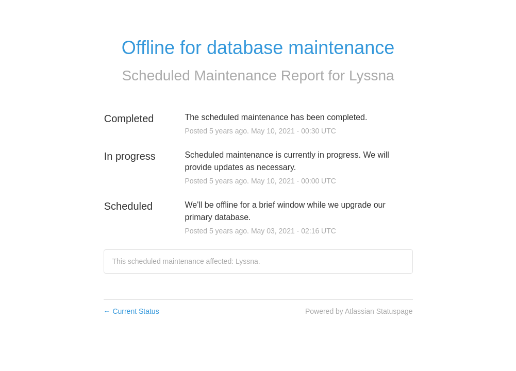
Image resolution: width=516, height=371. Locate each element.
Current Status (131, 311)
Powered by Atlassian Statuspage (359, 311)
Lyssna (371, 75)
